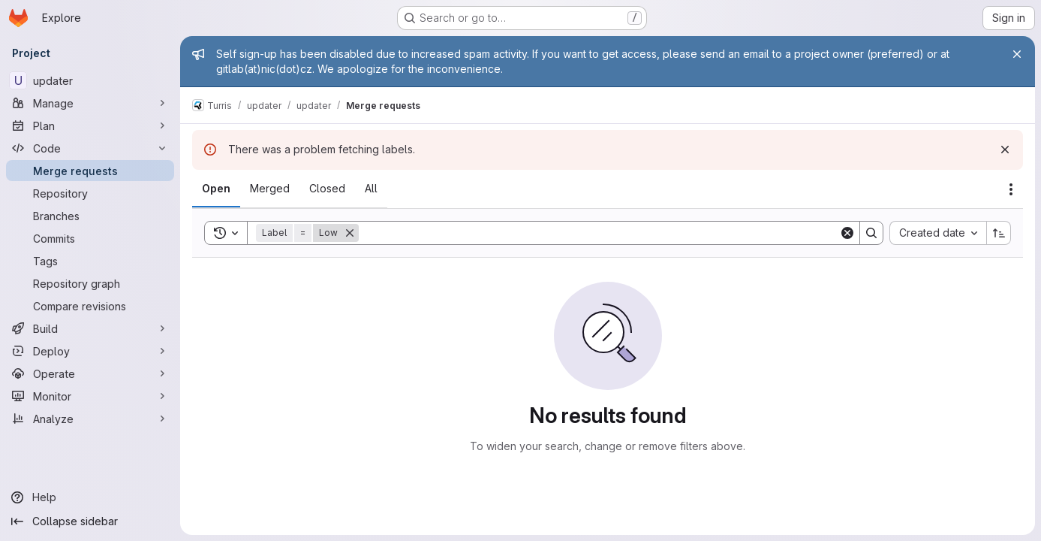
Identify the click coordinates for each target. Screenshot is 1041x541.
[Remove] (350, 233)
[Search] (599, 233)
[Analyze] (90, 418)
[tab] (216, 188)
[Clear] (847, 233)
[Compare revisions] (90, 305)
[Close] (1017, 54)
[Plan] (90, 125)
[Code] (90, 148)
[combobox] (937, 233)
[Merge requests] (90, 170)
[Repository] (90, 193)
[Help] (90, 497)
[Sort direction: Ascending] (999, 233)
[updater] (90, 80)
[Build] (90, 328)
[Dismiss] (1005, 150)
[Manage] (90, 102)
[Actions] (1011, 189)
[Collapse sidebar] (90, 521)
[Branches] (90, 215)
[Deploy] (90, 350)
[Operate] (90, 373)
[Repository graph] (90, 283)
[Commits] (90, 238)
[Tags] (90, 260)
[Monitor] (90, 396)
